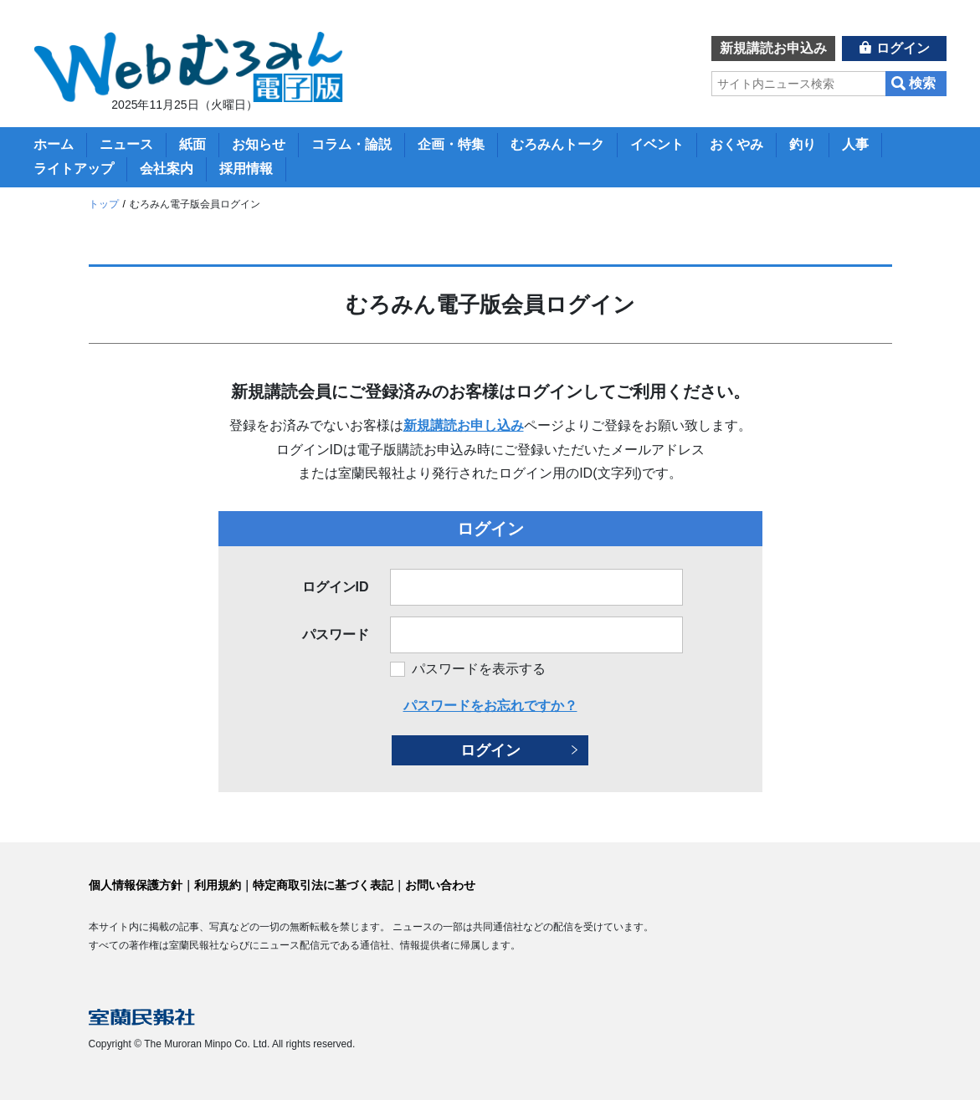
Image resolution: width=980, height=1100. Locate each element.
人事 (855, 144)
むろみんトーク (557, 144)
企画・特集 (451, 144)
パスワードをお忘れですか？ (490, 705)
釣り (802, 144)
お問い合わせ (440, 885)
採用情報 (246, 168)
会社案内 (166, 168)
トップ (104, 204)
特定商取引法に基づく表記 (323, 885)
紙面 (192, 144)
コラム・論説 (351, 144)
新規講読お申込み (773, 48)
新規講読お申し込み (463, 425)
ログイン (903, 48)
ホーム (53, 144)
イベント (657, 144)
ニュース (126, 144)
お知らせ (258, 144)
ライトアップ (73, 168)
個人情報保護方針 (135, 885)
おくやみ (736, 144)
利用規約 (217, 885)
